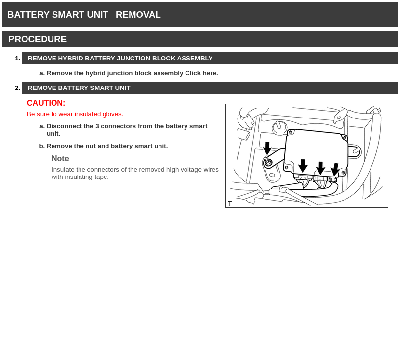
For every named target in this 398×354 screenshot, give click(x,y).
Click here (200, 73)
